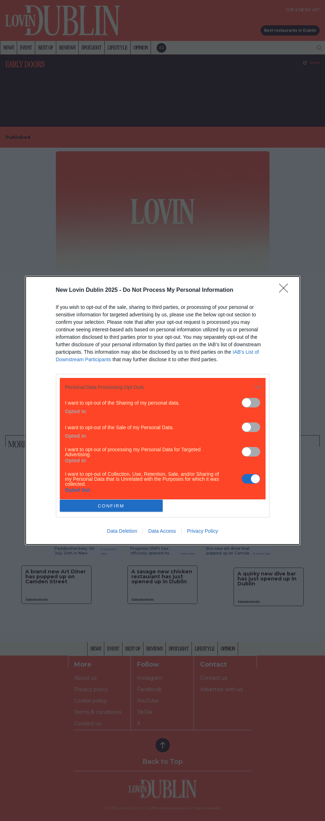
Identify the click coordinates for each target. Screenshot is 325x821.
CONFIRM (111, 505)
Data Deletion (122, 531)
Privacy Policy (202, 531)
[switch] (251, 402)
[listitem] (162, 387)
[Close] (286, 290)
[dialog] (163, 410)
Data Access (162, 531)
